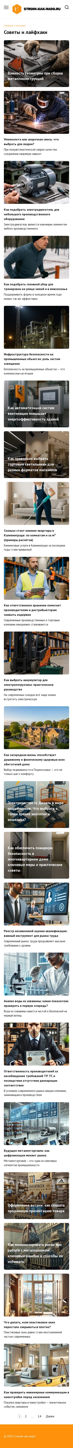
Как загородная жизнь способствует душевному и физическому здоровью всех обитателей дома (34, 759)
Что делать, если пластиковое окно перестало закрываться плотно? (29, 1324)
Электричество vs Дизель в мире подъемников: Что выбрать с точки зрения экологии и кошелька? (35, 811)
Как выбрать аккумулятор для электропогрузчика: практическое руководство (29, 684)
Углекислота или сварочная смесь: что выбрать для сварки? (31, 141)
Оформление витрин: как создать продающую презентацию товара (36, 1208)
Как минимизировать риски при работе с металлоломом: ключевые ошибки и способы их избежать (35, 1253)
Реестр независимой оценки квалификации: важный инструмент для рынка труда (35, 933)
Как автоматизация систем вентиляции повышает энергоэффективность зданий (33, 413)
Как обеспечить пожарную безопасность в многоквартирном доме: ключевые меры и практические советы (35, 859)
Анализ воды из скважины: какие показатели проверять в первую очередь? (36, 1003)
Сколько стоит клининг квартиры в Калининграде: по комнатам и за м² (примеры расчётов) (30, 535)
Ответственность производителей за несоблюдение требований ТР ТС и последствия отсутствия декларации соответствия (31, 1078)
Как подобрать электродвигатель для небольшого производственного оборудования (31, 214)
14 (39, 1416)
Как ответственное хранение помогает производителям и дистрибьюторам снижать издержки (32, 610)
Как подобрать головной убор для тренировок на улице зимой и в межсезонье (35, 286)
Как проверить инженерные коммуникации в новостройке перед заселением (36, 1394)
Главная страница (15, 25)
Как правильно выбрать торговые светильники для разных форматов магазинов (32, 464)
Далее (50, 1416)
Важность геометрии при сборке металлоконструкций (35, 76)
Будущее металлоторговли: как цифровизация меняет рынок (26, 1153)
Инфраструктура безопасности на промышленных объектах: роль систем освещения (32, 359)
